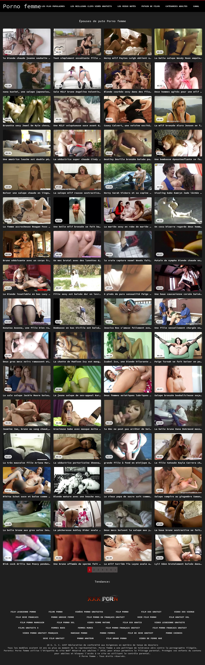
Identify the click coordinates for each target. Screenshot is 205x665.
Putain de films (151, 6)
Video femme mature (98, 622)
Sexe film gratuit (53, 638)
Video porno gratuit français (40, 633)
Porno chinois (174, 633)
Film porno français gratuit (123, 627)
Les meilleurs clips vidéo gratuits (91, 6)
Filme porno (55, 611)
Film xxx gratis (132, 622)
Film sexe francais (27, 617)
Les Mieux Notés (127, 6)
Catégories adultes (176, 6)
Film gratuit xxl (179, 617)
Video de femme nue (150, 638)
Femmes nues (58, 627)
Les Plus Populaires (53, 6)
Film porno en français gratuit (106, 617)
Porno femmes (107, 633)
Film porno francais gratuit (170, 627)
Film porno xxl (66, 622)
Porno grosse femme (62, 617)
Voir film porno (146, 617)
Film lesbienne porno (23, 611)
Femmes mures (85, 627)
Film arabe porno (116, 638)
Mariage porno (79, 633)
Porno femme (89, 656)
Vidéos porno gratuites (89, 611)
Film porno (122, 611)
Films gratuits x (28, 627)
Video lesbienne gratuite (170, 622)
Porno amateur (85, 638)
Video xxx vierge (184, 611)
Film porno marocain (32, 622)
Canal (196, 6)
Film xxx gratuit (151, 611)
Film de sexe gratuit (140, 633)
